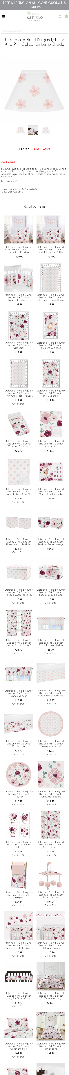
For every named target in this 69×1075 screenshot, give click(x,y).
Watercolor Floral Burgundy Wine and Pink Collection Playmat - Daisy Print (51, 743)
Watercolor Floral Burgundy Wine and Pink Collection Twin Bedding (51, 1046)
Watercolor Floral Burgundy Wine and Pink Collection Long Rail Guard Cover (19, 996)
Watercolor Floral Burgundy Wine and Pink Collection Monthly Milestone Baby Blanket (51, 492)
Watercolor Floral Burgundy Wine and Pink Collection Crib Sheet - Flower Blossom (51, 297)
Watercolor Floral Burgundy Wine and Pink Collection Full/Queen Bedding (51, 996)
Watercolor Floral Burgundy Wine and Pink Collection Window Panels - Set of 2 (19, 643)
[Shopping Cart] (66, 16)
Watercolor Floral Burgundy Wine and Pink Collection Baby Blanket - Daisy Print (19, 491)
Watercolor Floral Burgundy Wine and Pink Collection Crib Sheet (19, 345)
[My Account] (60, 16)
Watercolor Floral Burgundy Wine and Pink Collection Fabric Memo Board (51, 794)
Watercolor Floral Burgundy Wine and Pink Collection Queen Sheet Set (19, 1046)
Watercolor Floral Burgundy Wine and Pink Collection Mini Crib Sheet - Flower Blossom (19, 393)
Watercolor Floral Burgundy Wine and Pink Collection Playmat (19, 794)
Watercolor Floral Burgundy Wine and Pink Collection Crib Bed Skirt (19, 743)
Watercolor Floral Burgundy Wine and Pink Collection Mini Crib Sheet (51, 393)
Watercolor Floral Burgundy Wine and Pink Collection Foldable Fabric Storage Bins (51, 542)
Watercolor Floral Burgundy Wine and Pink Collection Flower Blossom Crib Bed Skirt (51, 693)
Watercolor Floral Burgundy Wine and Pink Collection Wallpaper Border (51, 945)
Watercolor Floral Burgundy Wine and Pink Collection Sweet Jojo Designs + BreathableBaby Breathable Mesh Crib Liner (19, 298)
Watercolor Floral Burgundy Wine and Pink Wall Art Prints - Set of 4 (19, 844)
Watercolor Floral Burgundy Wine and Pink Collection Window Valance (19, 693)
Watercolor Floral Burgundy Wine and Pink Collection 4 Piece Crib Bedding (19, 249)
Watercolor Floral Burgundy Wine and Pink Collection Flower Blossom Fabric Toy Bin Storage (19, 592)
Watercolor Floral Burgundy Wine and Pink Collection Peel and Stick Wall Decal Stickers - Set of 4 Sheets (19, 946)
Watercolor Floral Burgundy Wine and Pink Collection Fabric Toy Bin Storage (51, 592)
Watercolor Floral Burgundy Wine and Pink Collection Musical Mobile (51, 895)
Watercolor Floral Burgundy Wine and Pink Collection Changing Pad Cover (19, 443)
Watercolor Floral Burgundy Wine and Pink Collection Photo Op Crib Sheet (51, 345)
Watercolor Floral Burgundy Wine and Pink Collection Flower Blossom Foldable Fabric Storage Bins (19, 542)
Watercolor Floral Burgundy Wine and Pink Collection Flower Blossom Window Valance (51, 643)
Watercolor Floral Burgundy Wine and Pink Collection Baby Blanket (51, 443)
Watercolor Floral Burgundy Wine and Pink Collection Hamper (19, 895)
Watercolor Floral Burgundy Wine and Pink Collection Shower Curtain (51, 844)
